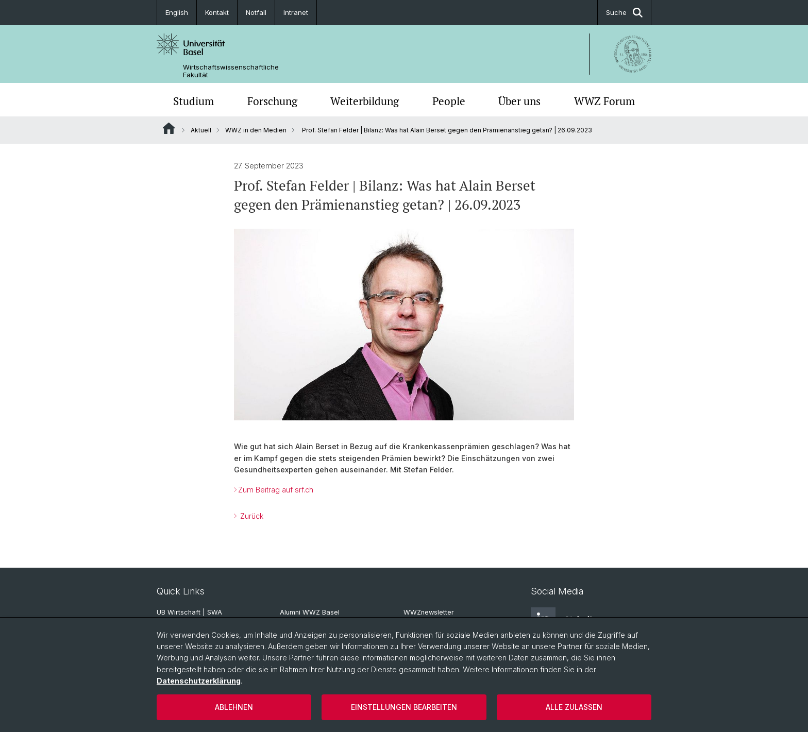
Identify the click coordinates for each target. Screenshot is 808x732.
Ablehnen (234, 707)
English (176, 12)
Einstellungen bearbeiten (404, 707)
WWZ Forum (604, 101)
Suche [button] (624, 13)
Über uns (519, 101)
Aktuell (201, 130)
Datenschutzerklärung (199, 680)
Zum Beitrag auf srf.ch (275, 489)
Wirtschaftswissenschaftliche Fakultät (231, 71)
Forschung (272, 101)
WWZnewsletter (428, 612)
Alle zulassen (574, 707)
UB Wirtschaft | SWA (189, 612)
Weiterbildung (364, 101)
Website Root (169, 128)
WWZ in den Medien (256, 130)
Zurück (250, 516)
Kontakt (217, 12)
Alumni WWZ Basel (310, 612)
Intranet (295, 12)
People (448, 101)
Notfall (256, 12)
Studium (193, 101)
